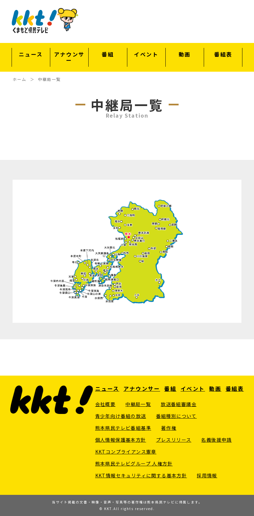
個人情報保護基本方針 (120, 439)
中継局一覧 (138, 404)
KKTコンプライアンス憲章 (125, 451)
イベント (146, 54)
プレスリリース (173, 439)
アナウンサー (69, 57)
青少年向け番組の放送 (120, 416)
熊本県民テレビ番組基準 (123, 427)
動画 (185, 54)
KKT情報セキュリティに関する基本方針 (141, 475)
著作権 (168, 427)
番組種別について (176, 416)
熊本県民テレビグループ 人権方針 (134, 463)
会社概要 (105, 404)
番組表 (223, 54)
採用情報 (207, 475)
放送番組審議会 (178, 404)
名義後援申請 (216, 439)
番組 (108, 54)
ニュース (31, 54)
